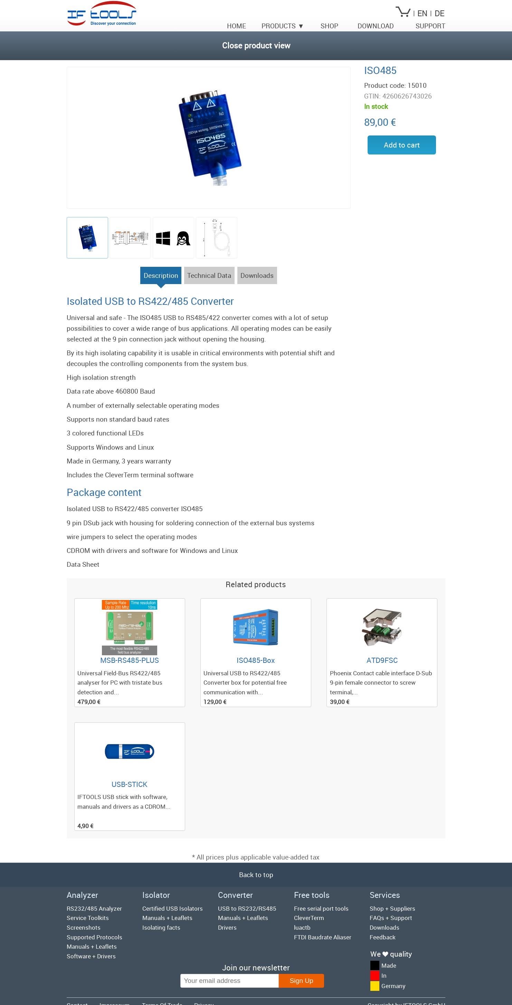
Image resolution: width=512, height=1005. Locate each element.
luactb (302, 927)
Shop (329, 25)
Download (376, 25)
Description (161, 277)
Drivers (227, 927)
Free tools (312, 895)
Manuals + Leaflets (92, 946)
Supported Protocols (94, 937)
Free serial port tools (321, 908)
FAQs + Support (391, 918)
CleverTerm (309, 918)
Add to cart (402, 145)
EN (422, 13)
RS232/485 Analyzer (94, 908)
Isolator (156, 895)
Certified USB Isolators (172, 908)
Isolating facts (161, 927)
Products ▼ (283, 25)
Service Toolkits (88, 918)
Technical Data (209, 275)
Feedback (383, 937)
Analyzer (82, 895)
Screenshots (84, 927)
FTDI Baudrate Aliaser (322, 937)
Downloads (257, 275)
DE (439, 13)
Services (385, 895)
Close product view (256, 45)
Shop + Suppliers (392, 908)
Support (430, 25)
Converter (235, 895)
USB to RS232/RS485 (247, 908)
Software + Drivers (91, 956)
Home (236, 25)
